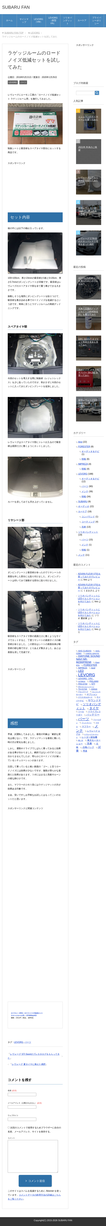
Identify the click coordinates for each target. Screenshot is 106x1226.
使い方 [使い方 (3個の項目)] (80, 740)
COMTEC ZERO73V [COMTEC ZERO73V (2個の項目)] (92, 653)
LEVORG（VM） (38, 20)
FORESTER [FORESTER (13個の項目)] (90, 665)
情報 (84, 459)
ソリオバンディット (67, 20)
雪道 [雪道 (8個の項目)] (85, 751)
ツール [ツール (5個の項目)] (81, 711)
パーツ (23, 82)
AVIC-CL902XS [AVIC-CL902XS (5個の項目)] (84, 651)
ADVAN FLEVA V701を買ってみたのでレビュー (89, 577)
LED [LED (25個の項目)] (81, 670)
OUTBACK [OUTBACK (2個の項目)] (81, 681)
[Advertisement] (35, 184)
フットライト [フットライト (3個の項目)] (87, 723)
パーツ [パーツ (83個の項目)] (83, 719)
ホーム (9, 20)
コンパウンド (88, 516)
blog (80, 442)
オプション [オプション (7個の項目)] (92, 694)
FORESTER (84, 446)
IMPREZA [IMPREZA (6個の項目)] (82, 668)
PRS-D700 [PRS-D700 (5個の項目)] (82, 684)
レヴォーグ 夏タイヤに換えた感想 (28, 1064)
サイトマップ (24, 20)
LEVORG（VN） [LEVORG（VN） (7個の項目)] (86, 678)
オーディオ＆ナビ (90, 451)
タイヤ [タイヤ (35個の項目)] (94, 708)
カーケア (82, 20)
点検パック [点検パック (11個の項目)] (88, 747)
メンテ (85, 491)
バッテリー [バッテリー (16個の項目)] (93, 714)
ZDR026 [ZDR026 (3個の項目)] (94, 689)
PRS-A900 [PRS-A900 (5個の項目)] (93, 681)
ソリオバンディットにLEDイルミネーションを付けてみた (89, 599)
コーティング (88, 522)
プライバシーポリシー (96, 20)
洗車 (84, 527)
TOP (14, 33)
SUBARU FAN (18, 7)
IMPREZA (83, 464)
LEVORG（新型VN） (53, 21)
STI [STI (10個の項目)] (93, 684)
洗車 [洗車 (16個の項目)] (89, 743)
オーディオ (83, 506)
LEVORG (13, 82)
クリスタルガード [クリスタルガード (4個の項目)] (85, 697)
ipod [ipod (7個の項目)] (93, 668)
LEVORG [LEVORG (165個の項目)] (86, 674)
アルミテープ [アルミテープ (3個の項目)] (83, 692)
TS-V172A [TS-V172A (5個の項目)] (82, 689)
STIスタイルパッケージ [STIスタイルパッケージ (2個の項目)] (86, 687)
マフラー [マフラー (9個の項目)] (86, 726)
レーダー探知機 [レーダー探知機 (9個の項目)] (89, 737)
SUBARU (82, 501)
